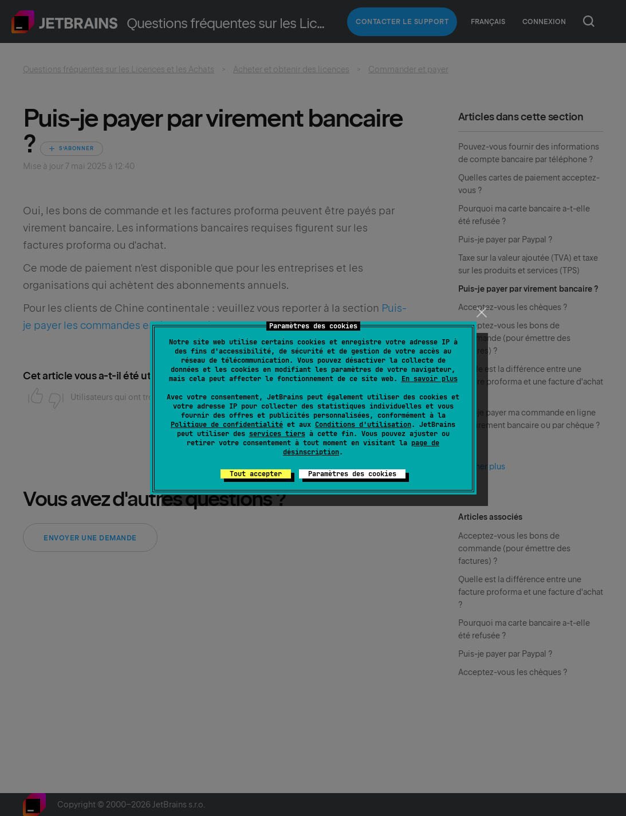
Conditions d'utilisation (363, 424)
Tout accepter (256, 473)
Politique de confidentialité (227, 424)
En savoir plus (429, 378)
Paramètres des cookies (352, 473)
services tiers (277, 433)
